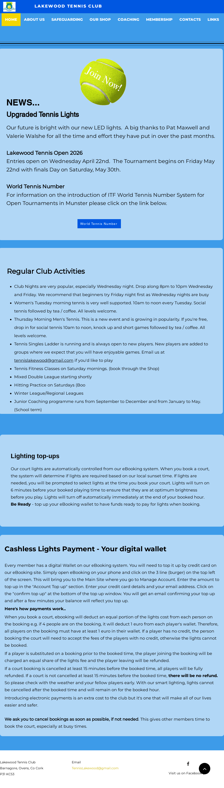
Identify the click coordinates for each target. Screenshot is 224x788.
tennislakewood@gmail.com (43, 360)
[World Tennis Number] (99, 223)
